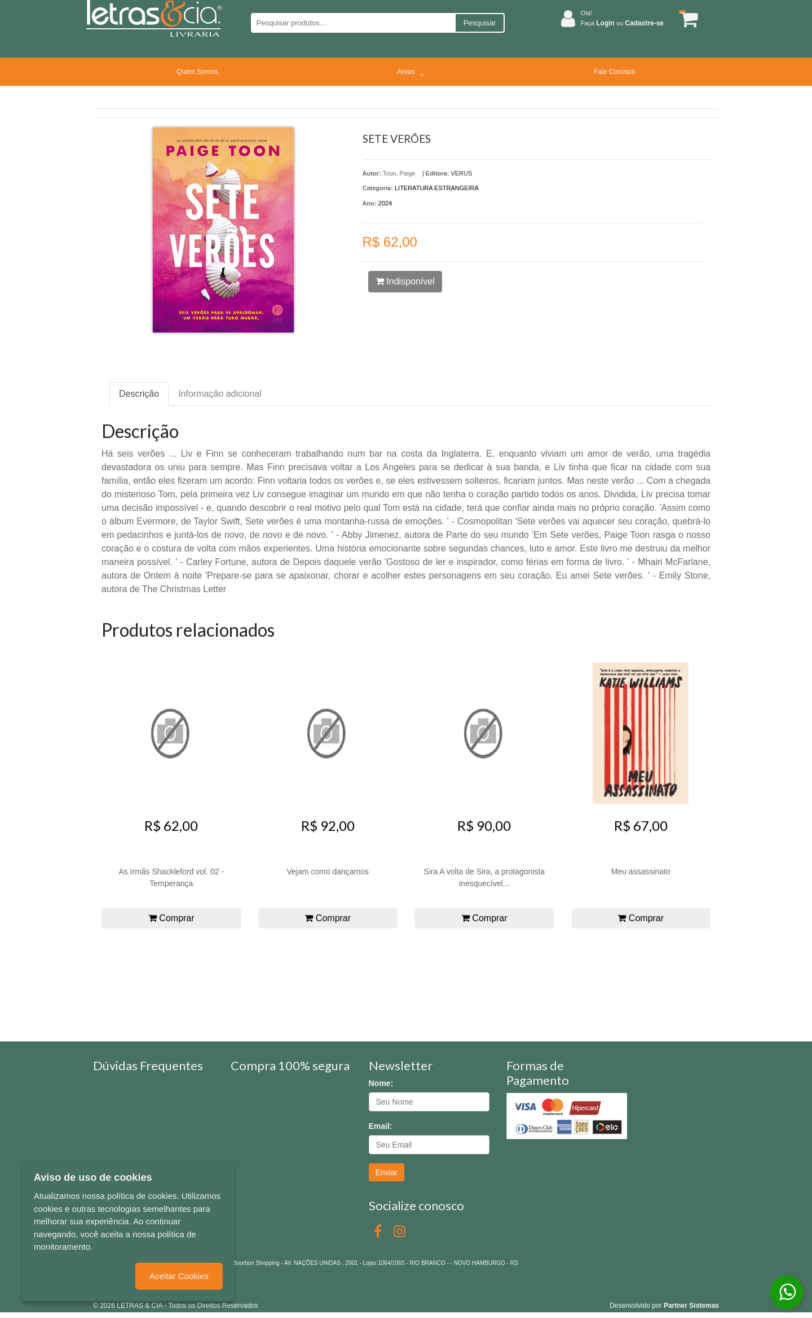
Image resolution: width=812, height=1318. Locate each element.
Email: (380, 1126)
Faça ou (622, 23)
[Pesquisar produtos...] (352, 23)
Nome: (381, 1083)
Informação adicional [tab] (220, 394)
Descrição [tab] (139, 394)
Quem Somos (197, 72)
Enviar (387, 1172)
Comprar (171, 918)
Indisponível (405, 281)
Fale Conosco (615, 72)
